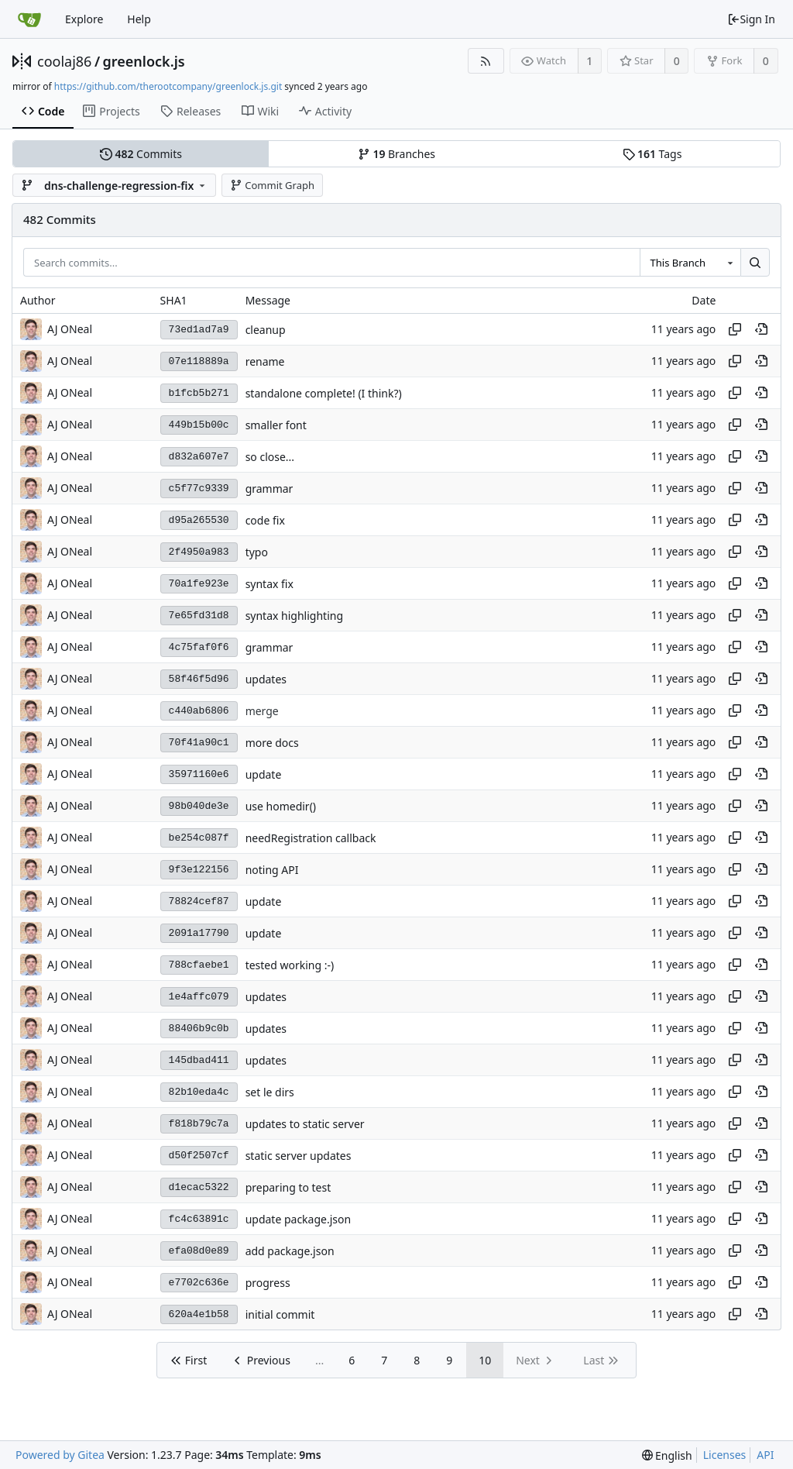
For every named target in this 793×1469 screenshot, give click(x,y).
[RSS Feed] (486, 61)
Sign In (751, 19)
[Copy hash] (735, 329)
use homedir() (280, 806)
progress (267, 1282)
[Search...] (755, 262)
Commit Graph (272, 185)
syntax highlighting (294, 615)
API (765, 1454)
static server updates (298, 1155)
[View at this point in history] (761, 329)
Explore (84, 19)
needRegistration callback (310, 838)
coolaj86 (64, 61)
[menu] (667, 1455)
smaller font (276, 425)
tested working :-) (290, 965)
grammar (269, 488)
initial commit (280, 1314)
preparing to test (288, 1187)
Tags (652, 153)
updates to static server (305, 1123)
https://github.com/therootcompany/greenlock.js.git (168, 86)
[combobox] (690, 262)
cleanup (265, 329)
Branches (396, 153)
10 (485, 1360)
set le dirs (269, 1092)
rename (265, 361)
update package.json (298, 1219)
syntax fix (269, 583)
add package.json (290, 1251)
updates (266, 679)
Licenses (725, 1454)
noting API (272, 869)
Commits (141, 153)
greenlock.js (144, 61)
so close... (269, 456)
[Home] (29, 19)
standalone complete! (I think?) (323, 393)
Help (139, 19)
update (263, 774)
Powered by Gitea (60, 1454)
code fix (265, 520)
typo (256, 552)
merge (262, 711)
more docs (272, 742)
